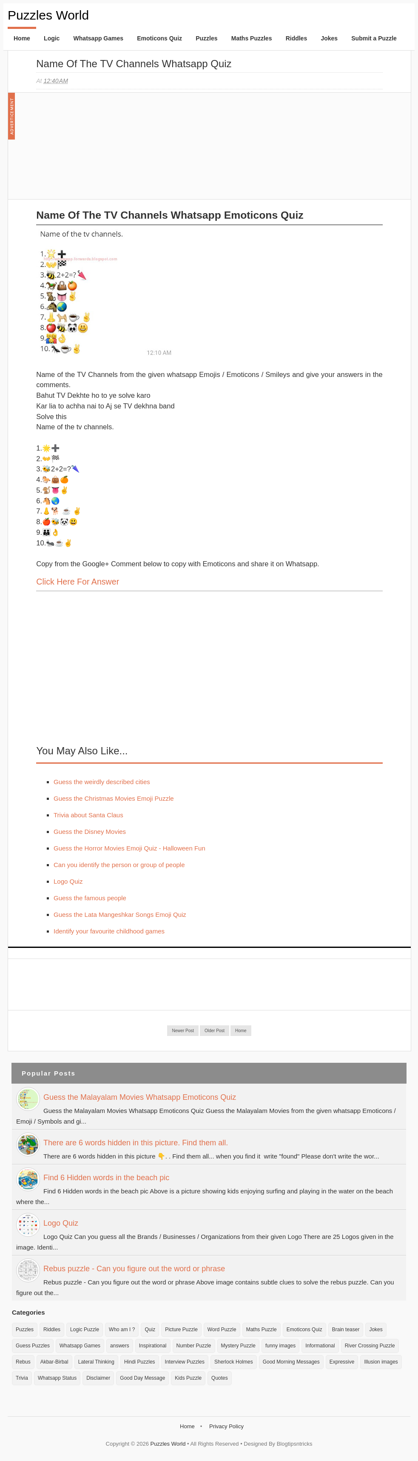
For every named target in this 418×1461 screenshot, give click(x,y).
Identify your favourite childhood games (109, 931)
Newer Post (183, 1030)
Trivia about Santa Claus (88, 815)
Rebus (23, 1362)
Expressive (342, 1362)
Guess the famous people (90, 898)
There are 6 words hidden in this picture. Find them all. (135, 1143)
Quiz (150, 1330)
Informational (320, 1346)
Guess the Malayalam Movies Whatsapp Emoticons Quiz (139, 1097)
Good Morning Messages (291, 1362)
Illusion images (381, 1362)
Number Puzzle (193, 1346)
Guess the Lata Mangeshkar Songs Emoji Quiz (120, 914)
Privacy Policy (226, 1426)
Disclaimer (98, 1378)
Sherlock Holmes (233, 1362)
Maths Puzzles (251, 38)
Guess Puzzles (33, 1346)
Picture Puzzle (181, 1330)
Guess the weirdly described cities (102, 781)
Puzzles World (48, 15)
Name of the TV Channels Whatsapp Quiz (133, 63)
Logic (52, 38)
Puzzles (206, 38)
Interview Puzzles (185, 1362)
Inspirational (153, 1346)
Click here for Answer (77, 581)
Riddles (296, 38)
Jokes (329, 38)
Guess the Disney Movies (90, 831)
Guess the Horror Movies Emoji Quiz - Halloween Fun (129, 848)
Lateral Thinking (96, 1362)
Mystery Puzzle (238, 1346)
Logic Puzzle (84, 1330)
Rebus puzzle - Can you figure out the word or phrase (134, 1268)
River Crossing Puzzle (370, 1346)
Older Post (215, 1030)
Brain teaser (346, 1330)
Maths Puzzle (261, 1330)
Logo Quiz (68, 881)
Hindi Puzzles (139, 1362)
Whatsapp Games (98, 38)
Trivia (22, 1378)
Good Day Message (142, 1378)
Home (22, 38)
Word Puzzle (222, 1330)
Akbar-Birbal (54, 1362)
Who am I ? (122, 1330)
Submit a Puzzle (374, 38)
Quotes (219, 1378)
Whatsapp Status (57, 1378)
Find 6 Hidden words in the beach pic (106, 1177)
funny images (280, 1346)
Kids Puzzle (188, 1378)
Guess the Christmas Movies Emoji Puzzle (114, 798)
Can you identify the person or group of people (119, 864)
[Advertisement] (100, 150)
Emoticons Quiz (159, 38)
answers (119, 1346)
